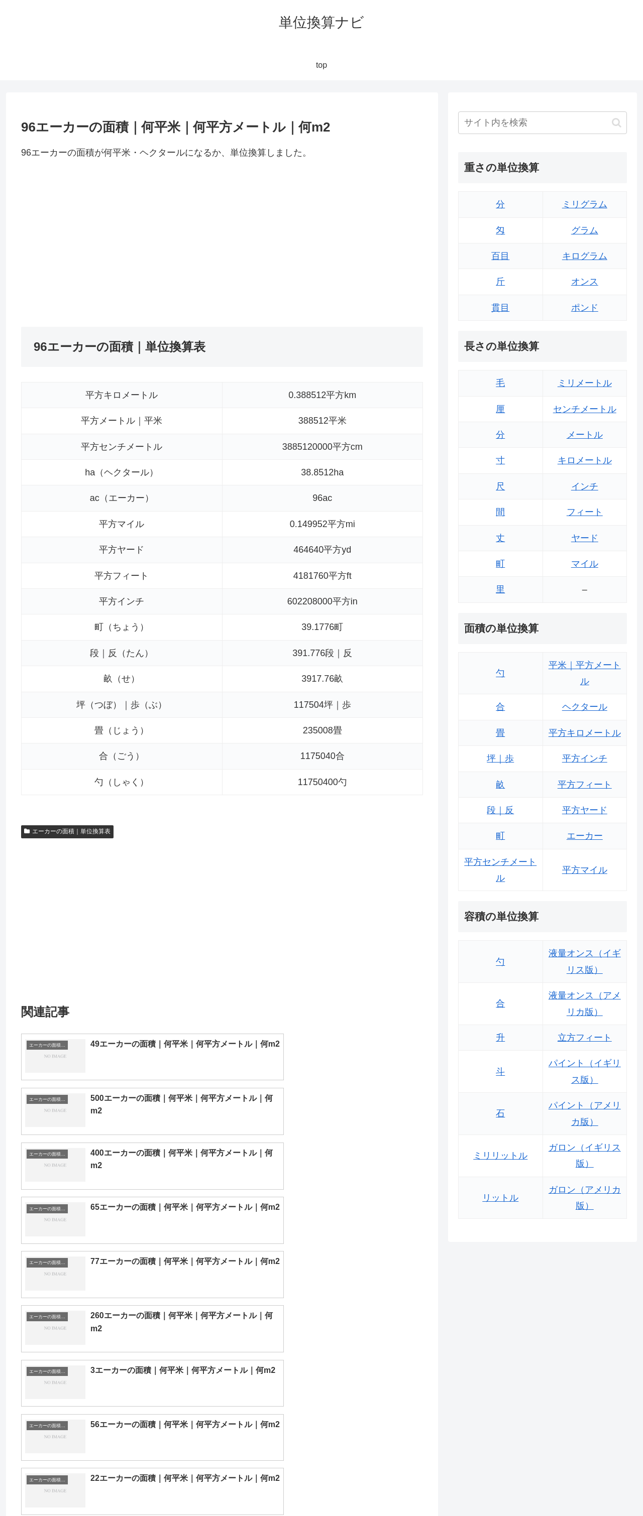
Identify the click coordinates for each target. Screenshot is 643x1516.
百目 (500, 256)
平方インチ (584, 758)
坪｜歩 (500, 758)
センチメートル (584, 409)
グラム (584, 230)
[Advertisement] (121, 243)
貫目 (500, 308)
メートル (585, 435)
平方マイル (584, 870)
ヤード (584, 538)
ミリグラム (584, 204)
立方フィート (585, 1038)
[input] (542, 122)
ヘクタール (584, 707)
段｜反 (500, 810)
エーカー (585, 836)
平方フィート (585, 785)
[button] (616, 123)
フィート (585, 512)
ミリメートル (585, 383)
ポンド (584, 308)
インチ (584, 486)
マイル (584, 564)
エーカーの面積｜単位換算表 (67, 831)
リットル (500, 1198)
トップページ (525, 1485)
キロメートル (585, 460)
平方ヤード (584, 810)
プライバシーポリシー (592, 1485)
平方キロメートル (585, 733)
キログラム (584, 256)
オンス (584, 282)
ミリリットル (500, 1156)
